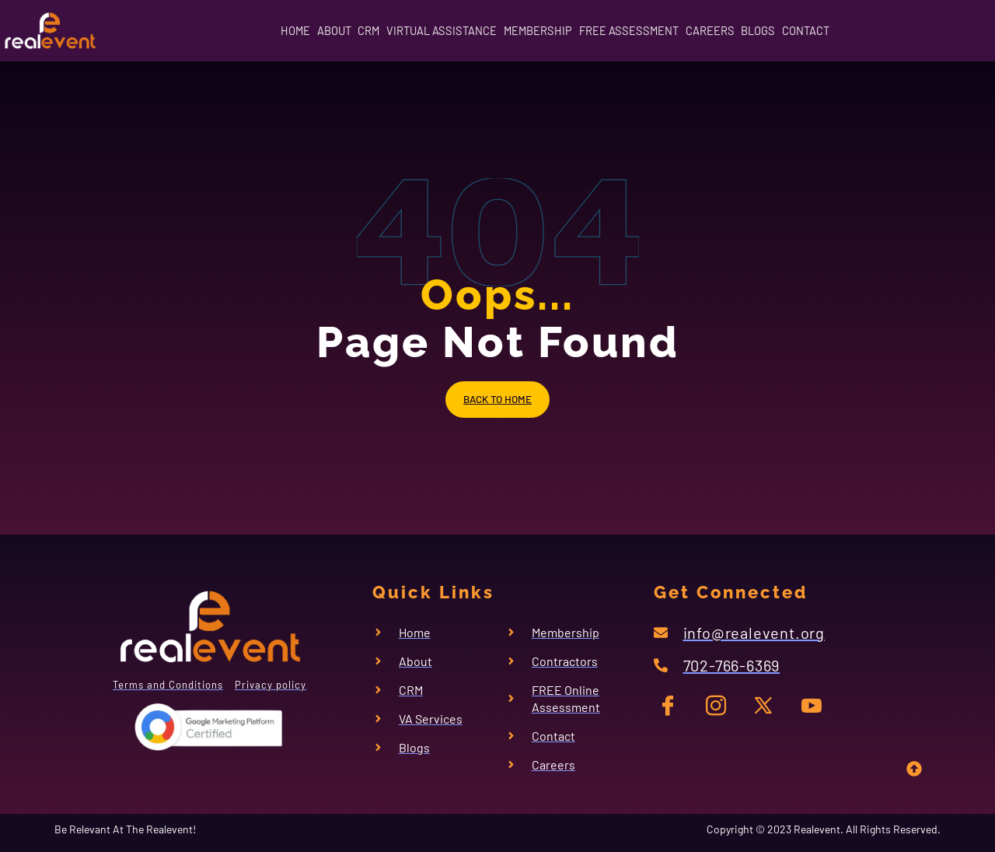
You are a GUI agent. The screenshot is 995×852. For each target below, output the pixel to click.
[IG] (720, 709)
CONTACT (890, 30)
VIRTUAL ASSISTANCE (417, 30)
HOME (209, 30)
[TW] (765, 709)
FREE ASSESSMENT (649, 30)
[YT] (810, 709)
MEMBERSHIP (536, 30)
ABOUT (268, 30)
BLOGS (822, 30)
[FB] (675, 709)
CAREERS (753, 30)
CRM (322, 30)
